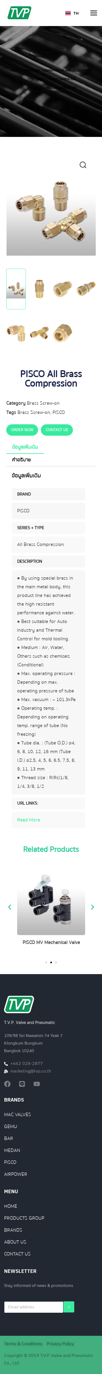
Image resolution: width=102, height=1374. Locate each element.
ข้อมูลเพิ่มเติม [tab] (25, 447)
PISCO (58, 412)
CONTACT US (57, 430)
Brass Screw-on (62, 79)
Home (14, 70)
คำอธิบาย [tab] (21, 460)
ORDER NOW (22, 430)
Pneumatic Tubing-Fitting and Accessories (58, 70)
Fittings (38, 79)
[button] (86, 166)
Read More (28, 820)
